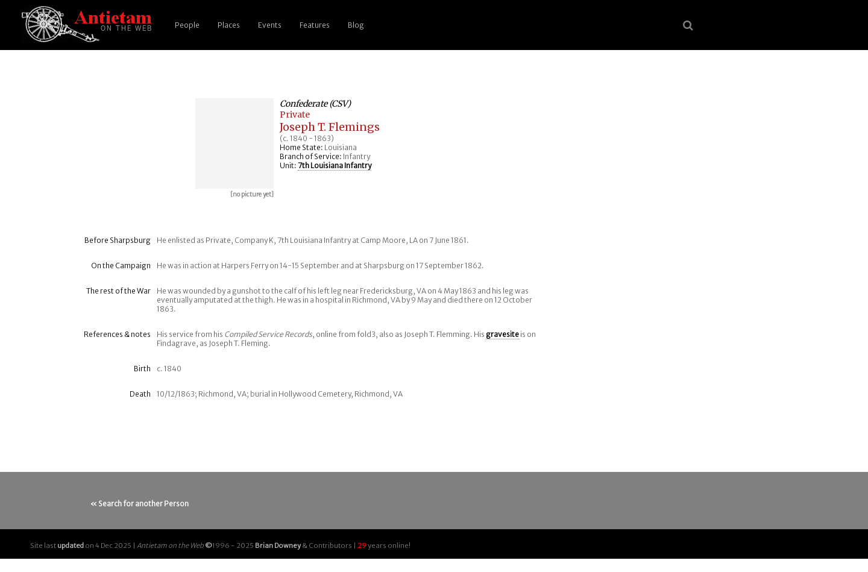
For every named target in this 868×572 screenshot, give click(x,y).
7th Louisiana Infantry (334, 165)
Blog (356, 25)
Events (269, 25)
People (187, 25)
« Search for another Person (139, 503)
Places (229, 25)
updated (70, 545)
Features (315, 25)
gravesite (502, 334)
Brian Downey (278, 545)
